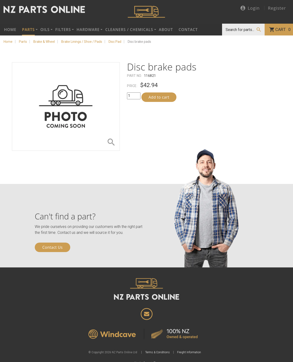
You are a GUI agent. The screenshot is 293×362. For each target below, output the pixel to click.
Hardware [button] (88, 29)
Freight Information (189, 352)
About (166, 29)
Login (250, 8)
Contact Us (52, 247)
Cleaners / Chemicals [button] (129, 29)
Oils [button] (45, 29)
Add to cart (159, 97)
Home (10, 29)
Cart (283, 29)
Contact (188, 29)
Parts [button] (28, 29)
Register (277, 8)
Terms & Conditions (157, 352)
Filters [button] (63, 29)
